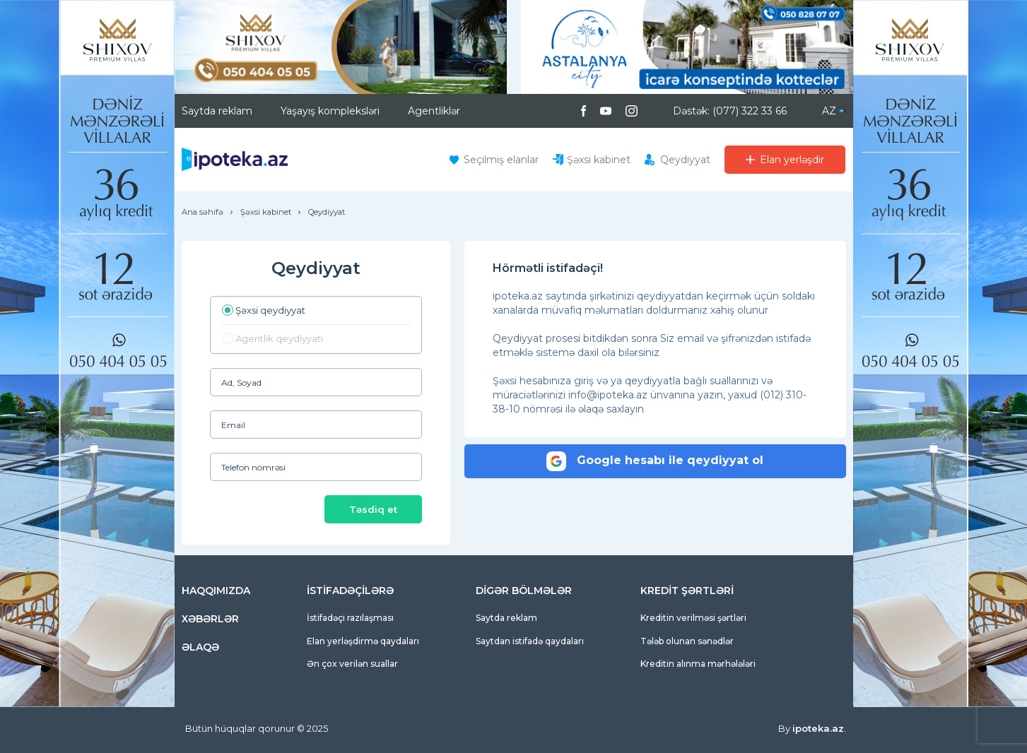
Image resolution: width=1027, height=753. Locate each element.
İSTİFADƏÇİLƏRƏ (350, 590)
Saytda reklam (217, 111)
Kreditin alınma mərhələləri (698, 663)
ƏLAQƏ (200, 647)
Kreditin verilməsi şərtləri (693, 617)
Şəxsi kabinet (598, 159)
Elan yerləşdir (792, 159)
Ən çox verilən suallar (352, 663)
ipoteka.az (818, 728)
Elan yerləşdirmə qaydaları (363, 641)
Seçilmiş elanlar (501, 159)
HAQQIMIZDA (216, 590)
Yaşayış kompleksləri (330, 111)
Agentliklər (434, 111)
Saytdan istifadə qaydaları (530, 641)
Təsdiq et (373, 509)
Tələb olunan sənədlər (687, 641)
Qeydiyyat (685, 159)
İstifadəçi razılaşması (350, 617)
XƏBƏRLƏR (210, 618)
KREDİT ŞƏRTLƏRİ (687, 590)
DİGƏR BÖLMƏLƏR (524, 590)
